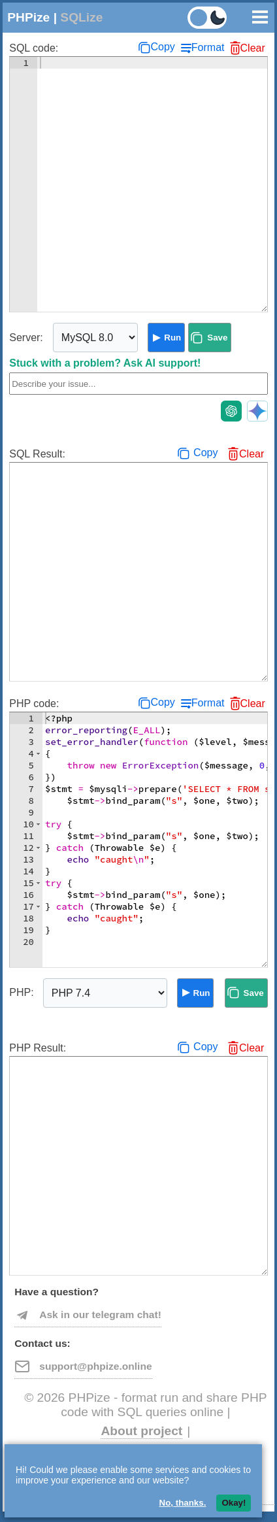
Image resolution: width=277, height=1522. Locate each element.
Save (217, 337)
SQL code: (33, 48)
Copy (162, 46)
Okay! (233, 1503)
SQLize (81, 17)
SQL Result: (37, 453)
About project (141, 1431)
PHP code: (34, 703)
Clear (252, 48)
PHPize (28, 17)
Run (172, 337)
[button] (38, 753)
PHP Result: (37, 1047)
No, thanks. (182, 1503)
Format (208, 47)
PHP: (21, 992)
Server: (26, 337)
